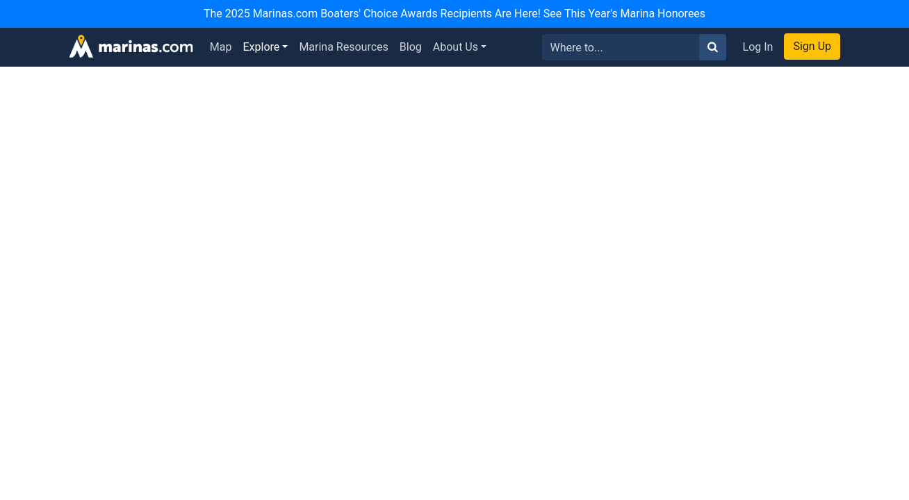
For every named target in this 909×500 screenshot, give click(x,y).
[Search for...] (621, 47)
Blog (411, 46)
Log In (758, 46)
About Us (455, 46)
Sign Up (812, 46)
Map (221, 46)
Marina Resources (343, 46)
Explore (261, 46)
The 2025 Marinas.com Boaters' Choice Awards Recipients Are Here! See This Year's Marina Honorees (454, 13)
